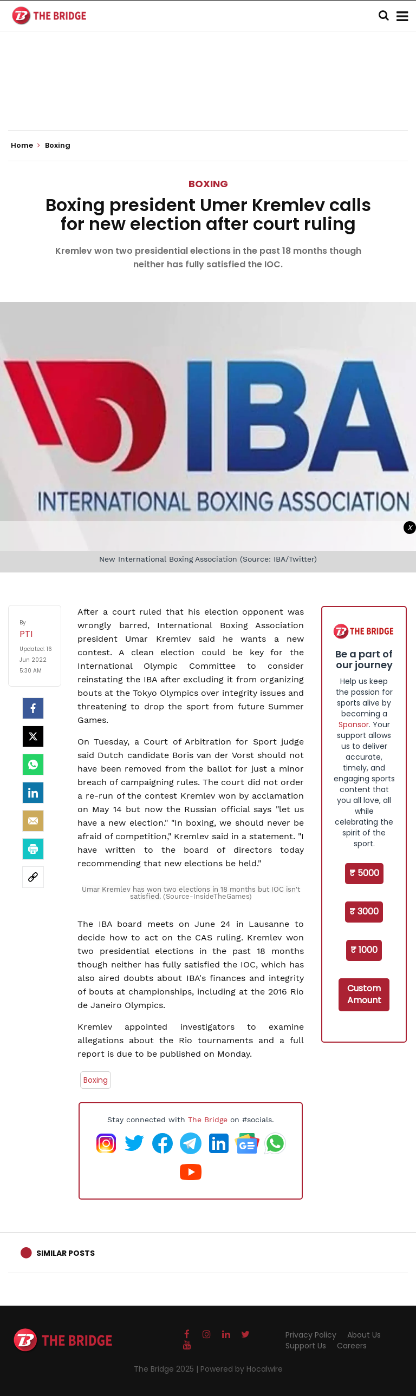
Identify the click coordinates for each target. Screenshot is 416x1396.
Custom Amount (364, 994)
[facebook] (33, 708)
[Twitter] (33, 736)
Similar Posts (65, 1253)
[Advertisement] (208, 97)
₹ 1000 (364, 950)
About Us (364, 1334)
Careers (352, 1345)
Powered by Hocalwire (241, 1369)
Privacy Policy (310, 1334)
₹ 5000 (364, 873)
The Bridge (207, 1119)
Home (25, 145)
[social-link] (33, 877)
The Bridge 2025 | (167, 1369)
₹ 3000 (364, 911)
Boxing (208, 183)
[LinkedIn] (33, 793)
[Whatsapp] (33, 764)
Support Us (305, 1345)
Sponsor (354, 724)
